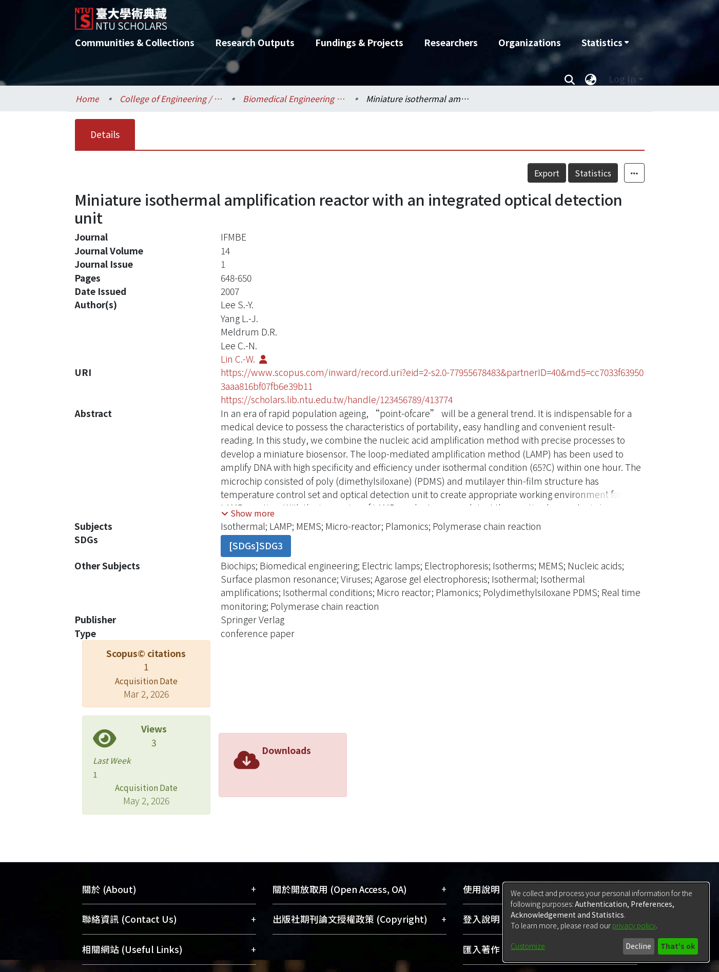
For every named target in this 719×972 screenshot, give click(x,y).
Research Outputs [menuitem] (255, 42)
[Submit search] (569, 79)
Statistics (593, 173)
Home (87, 98)
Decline (638, 946)
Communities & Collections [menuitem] (135, 42)
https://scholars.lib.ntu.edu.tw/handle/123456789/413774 (337, 399)
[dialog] (606, 922)
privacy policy (634, 925)
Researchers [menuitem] (451, 42)
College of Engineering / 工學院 (171, 98)
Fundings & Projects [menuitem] (359, 42)
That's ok (677, 946)
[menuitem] (605, 42)
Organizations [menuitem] (529, 42)
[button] (248, 513)
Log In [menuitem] (622, 78)
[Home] (304, 15)
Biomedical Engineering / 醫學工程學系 (294, 98)
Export (546, 173)
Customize (528, 946)
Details (105, 134)
